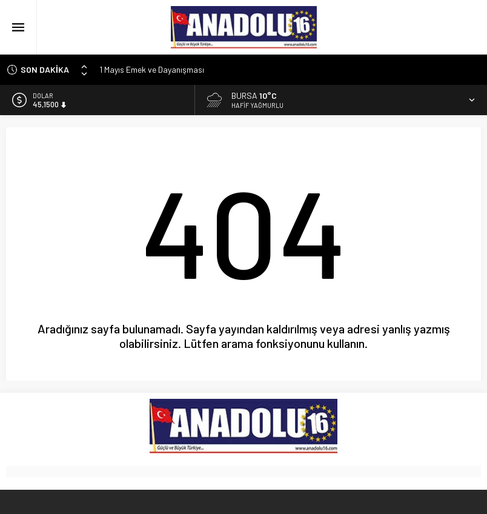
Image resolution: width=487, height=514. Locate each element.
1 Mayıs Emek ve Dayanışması (151, 69)
